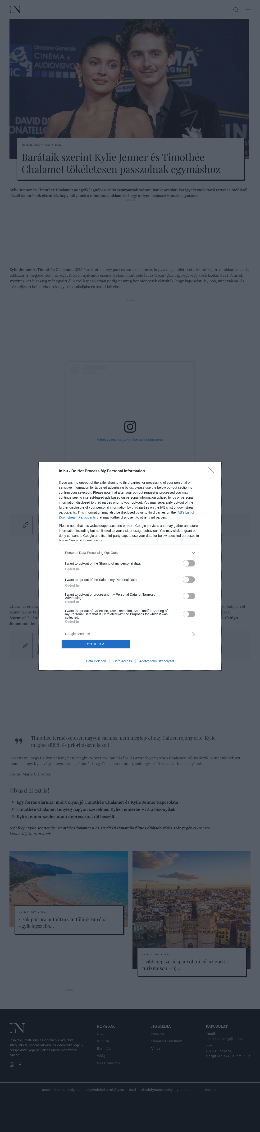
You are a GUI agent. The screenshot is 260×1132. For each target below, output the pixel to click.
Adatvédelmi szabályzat (156, 661)
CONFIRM (96, 644)
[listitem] (130, 552)
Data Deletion (96, 661)
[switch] (189, 563)
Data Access (122, 661)
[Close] (212, 471)
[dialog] (130, 566)
